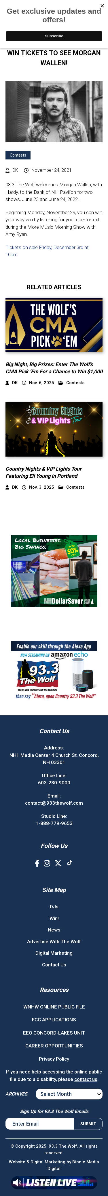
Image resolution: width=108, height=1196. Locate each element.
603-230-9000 (54, 783)
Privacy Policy (54, 1059)
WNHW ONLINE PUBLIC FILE (54, 1007)
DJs (54, 906)
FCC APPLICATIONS (54, 1020)
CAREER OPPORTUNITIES (54, 1046)
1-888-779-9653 (54, 823)
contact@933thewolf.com (54, 803)
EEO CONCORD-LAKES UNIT (54, 1033)
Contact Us (54, 965)
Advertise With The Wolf (54, 941)
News (54, 930)
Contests (18, 155)
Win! (54, 918)
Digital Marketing (54, 953)
